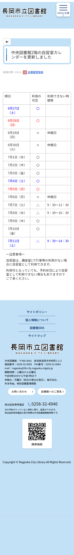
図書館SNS (37, 328)
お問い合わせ (19, 391)
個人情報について (37, 320)
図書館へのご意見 (51, 391)
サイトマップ (37, 335)
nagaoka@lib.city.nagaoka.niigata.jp (32, 368)
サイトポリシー (37, 312)
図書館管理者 (33, 72)
